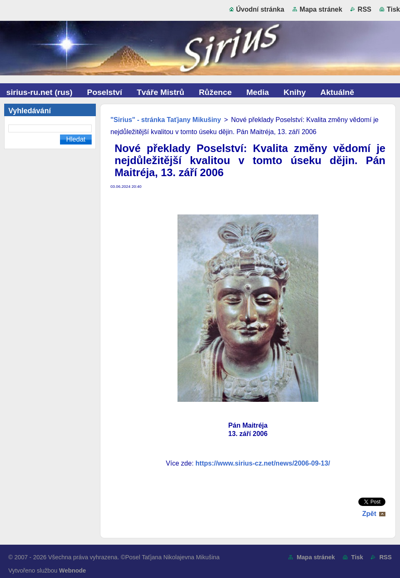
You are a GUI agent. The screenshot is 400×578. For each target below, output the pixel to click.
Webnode (72, 570)
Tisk (393, 9)
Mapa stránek (321, 9)
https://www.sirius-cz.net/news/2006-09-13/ (262, 463)
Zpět (369, 513)
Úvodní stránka (260, 9)
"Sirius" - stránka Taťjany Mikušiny (165, 119)
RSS (364, 9)
